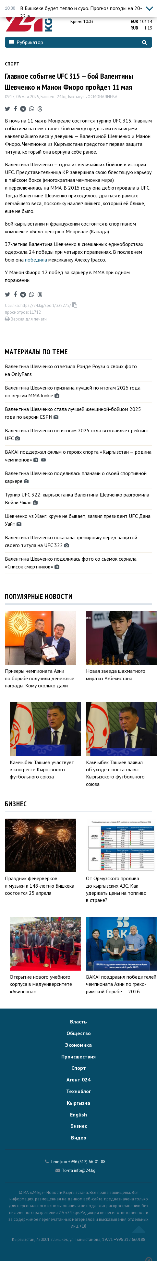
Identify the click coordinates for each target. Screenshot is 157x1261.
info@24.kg (84, 1170)
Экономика (78, 1045)
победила (36, 259)
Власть (78, 1021)
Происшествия (78, 1056)
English (78, 1114)
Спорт (12, 64)
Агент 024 (78, 1079)
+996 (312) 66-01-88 (86, 1161)
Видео (78, 1137)
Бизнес (78, 1126)
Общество (78, 1033)
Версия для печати (26, 319)
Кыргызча (78, 1103)
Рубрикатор (26, 42)
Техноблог (78, 1091)
